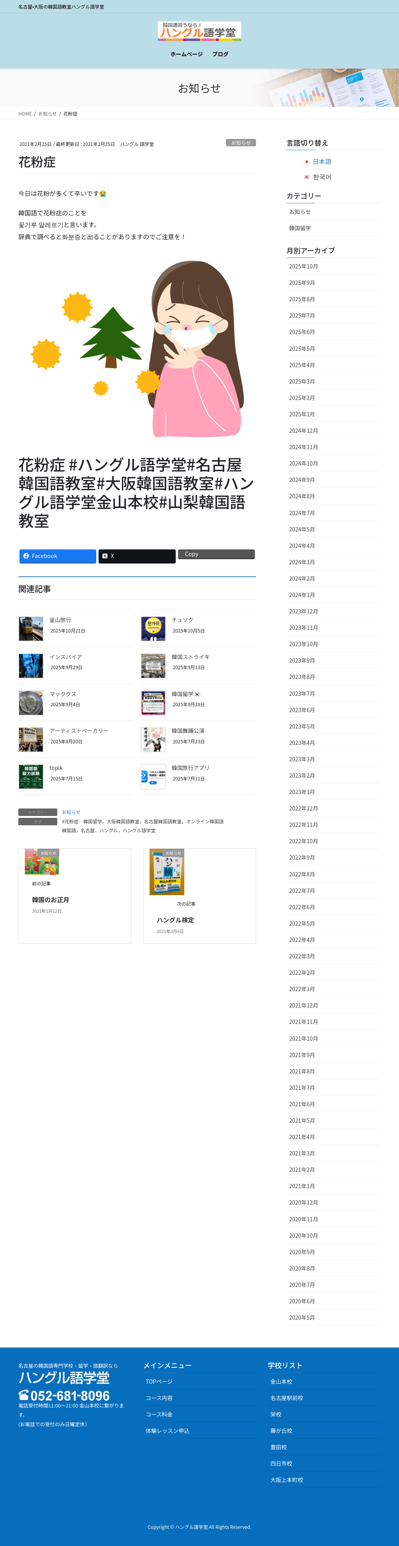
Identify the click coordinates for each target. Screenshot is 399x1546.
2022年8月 (302, 874)
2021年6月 (302, 1104)
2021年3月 (302, 1153)
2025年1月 (302, 414)
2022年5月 (302, 923)
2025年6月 (302, 332)
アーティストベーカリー (79, 730)
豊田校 (278, 1447)
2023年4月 (302, 742)
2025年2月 (302, 398)
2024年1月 (302, 595)
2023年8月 (302, 677)
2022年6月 (302, 907)
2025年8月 (302, 299)
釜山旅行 (60, 620)
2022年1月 (302, 989)
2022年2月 (302, 972)
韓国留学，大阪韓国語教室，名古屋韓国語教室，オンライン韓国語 (153, 821)
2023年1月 (302, 792)
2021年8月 (302, 1071)
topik (56, 767)
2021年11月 (303, 1021)
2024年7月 (302, 513)
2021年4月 (302, 1137)
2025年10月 (303, 266)
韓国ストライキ (191, 657)
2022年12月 (303, 808)
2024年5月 (302, 529)
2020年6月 (302, 1301)
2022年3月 (302, 956)
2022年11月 (303, 824)
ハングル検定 (175, 919)
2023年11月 (303, 627)
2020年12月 (303, 1202)
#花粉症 (70, 821)
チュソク (183, 620)
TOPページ (159, 1381)
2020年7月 (302, 1284)
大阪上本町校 (286, 1480)
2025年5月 (302, 348)
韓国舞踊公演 (188, 730)
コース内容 (159, 1398)
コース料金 (159, 1414)
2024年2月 (302, 578)
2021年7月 (302, 1087)
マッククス (62, 694)
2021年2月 (302, 1169)
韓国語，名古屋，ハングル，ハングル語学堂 (108, 830)
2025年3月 (302, 381)
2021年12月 (303, 1005)
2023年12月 (303, 611)
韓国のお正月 (50, 899)
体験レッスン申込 (167, 1430)
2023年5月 (302, 726)
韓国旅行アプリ (191, 767)
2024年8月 (302, 496)
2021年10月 (303, 1038)
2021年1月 (302, 1186)
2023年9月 (302, 660)
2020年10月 (303, 1235)
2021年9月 (302, 1055)
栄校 (275, 1414)
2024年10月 (303, 463)
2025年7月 (302, 315)
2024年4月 (302, 545)
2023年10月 (303, 644)
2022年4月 (302, 940)
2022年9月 (302, 857)
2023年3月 (302, 759)
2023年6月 (302, 710)
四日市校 (281, 1463)
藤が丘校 (281, 1430)
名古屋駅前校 (286, 1398)
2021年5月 (302, 1120)
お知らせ (241, 142)
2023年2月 (302, 775)
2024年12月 (303, 430)
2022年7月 (302, 890)
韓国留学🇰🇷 (186, 694)
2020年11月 (303, 1219)
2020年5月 (302, 1317)
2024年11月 (303, 447)
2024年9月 (302, 479)
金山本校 (281, 1381)
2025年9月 (302, 282)
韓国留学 (300, 228)
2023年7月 (302, 693)
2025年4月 (302, 365)
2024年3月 (302, 562)
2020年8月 (302, 1268)
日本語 (322, 161)
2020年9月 (302, 1252)
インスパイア (65, 657)
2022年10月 (303, 841)
